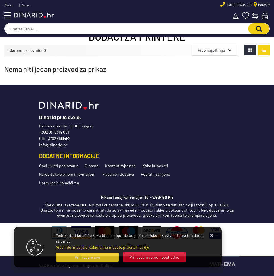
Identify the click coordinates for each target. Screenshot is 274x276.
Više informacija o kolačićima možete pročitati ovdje (102, 247)
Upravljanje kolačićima (59, 182)
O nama (91, 165)
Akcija (8, 5)
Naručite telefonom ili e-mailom (67, 174)
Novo (26, 5)
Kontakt (264, 5)
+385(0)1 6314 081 (239, 5)
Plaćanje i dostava (118, 174)
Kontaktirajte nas (120, 165)
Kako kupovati (155, 165)
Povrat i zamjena (155, 174)
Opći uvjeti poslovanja (58, 165)
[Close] (87, 257)
